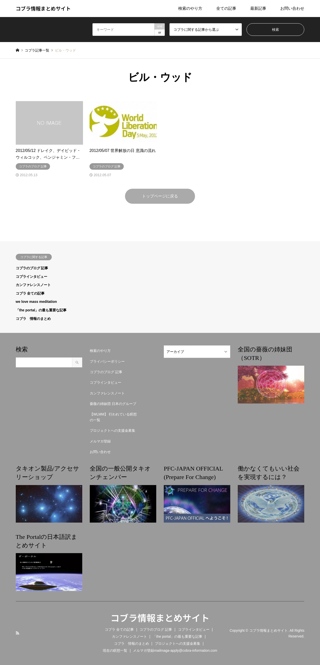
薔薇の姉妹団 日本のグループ (113, 404)
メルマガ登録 (100, 441)
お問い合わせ (292, 8)
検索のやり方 (190, 8)
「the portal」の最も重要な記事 (41, 310)
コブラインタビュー (31, 277)
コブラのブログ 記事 (32, 268)
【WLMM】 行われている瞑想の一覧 (113, 417)
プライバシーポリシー (107, 361)
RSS (17, 633)
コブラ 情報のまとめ (33, 319)
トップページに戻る (160, 196)
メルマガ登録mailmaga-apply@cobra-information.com (175, 650)
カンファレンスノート (33, 285)
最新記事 (258, 8)
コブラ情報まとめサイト (160, 617)
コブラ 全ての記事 (30, 293)
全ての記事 (226, 8)
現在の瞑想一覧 (115, 650)
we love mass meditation (36, 302)
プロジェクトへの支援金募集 (112, 430)
